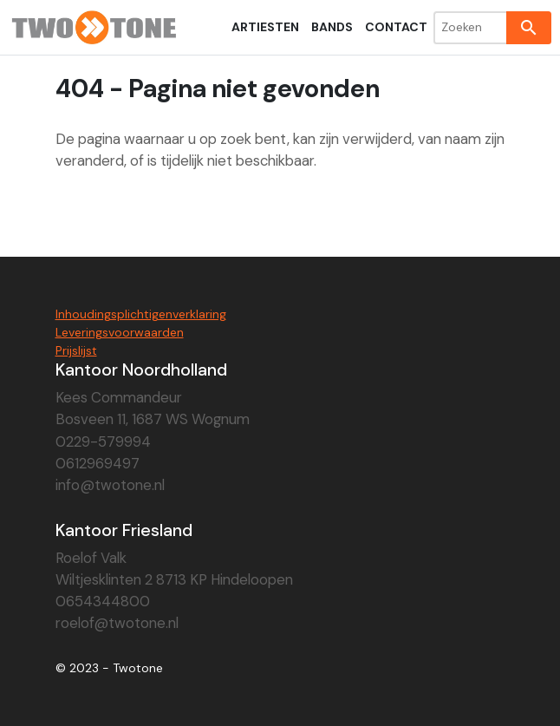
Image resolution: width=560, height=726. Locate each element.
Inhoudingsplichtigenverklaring (140, 314)
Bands (332, 27)
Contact (396, 27)
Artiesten (265, 27)
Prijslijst (76, 350)
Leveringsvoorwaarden (119, 332)
